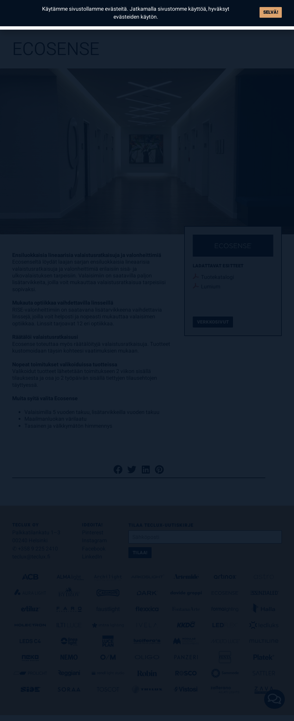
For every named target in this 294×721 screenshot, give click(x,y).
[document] (147, 360)
